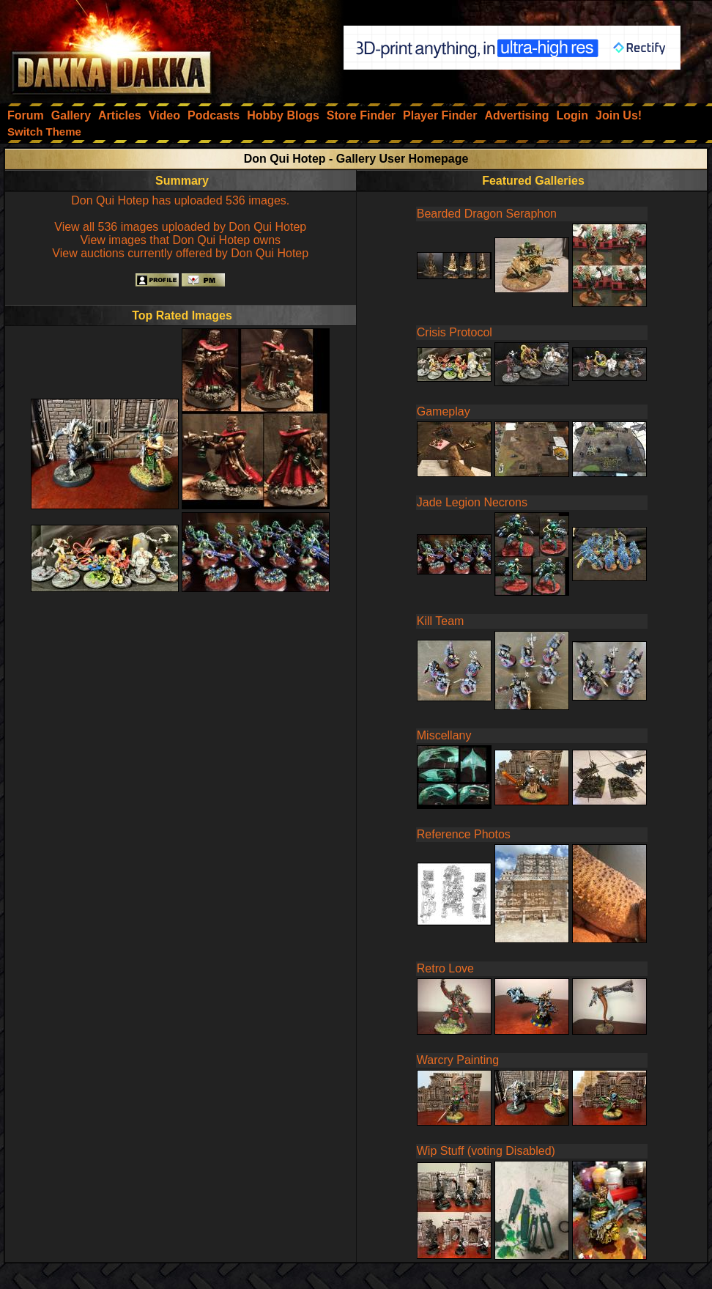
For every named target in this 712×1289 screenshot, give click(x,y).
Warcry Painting (458, 1060)
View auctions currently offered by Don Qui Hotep (180, 253)
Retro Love (445, 968)
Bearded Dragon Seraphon (487, 213)
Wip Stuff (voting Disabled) (486, 1151)
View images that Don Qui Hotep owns (180, 240)
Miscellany (444, 735)
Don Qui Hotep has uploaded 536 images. (180, 200)
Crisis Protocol (454, 332)
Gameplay (443, 411)
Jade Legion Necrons (472, 502)
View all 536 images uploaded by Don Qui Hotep (180, 227)
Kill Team (440, 621)
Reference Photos (464, 834)
